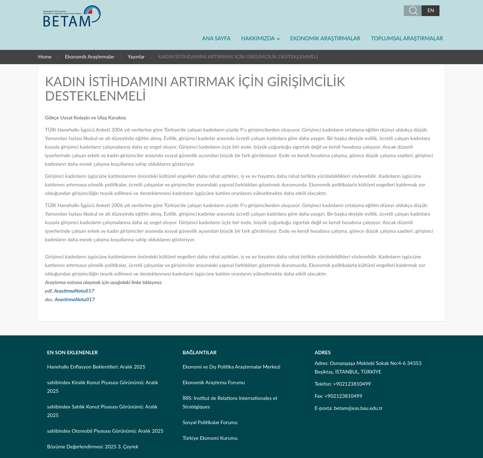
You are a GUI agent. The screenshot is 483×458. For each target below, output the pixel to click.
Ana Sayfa (216, 38)
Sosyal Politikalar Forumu (210, 422)
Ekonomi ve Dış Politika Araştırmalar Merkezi (231, 367)
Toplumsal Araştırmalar (407, 38)
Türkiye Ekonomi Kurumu (210, 438)
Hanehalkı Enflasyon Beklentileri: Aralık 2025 (96, 367)
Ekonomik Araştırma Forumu (214, 382)
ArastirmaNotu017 (74, 291)
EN (430, 10)
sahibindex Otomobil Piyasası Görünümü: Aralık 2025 (105, 431)
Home (44, 56)
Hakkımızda (260, 38)
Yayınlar (136, 56)
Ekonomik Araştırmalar (325, 38)
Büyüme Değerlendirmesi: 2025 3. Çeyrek (92, 446)
